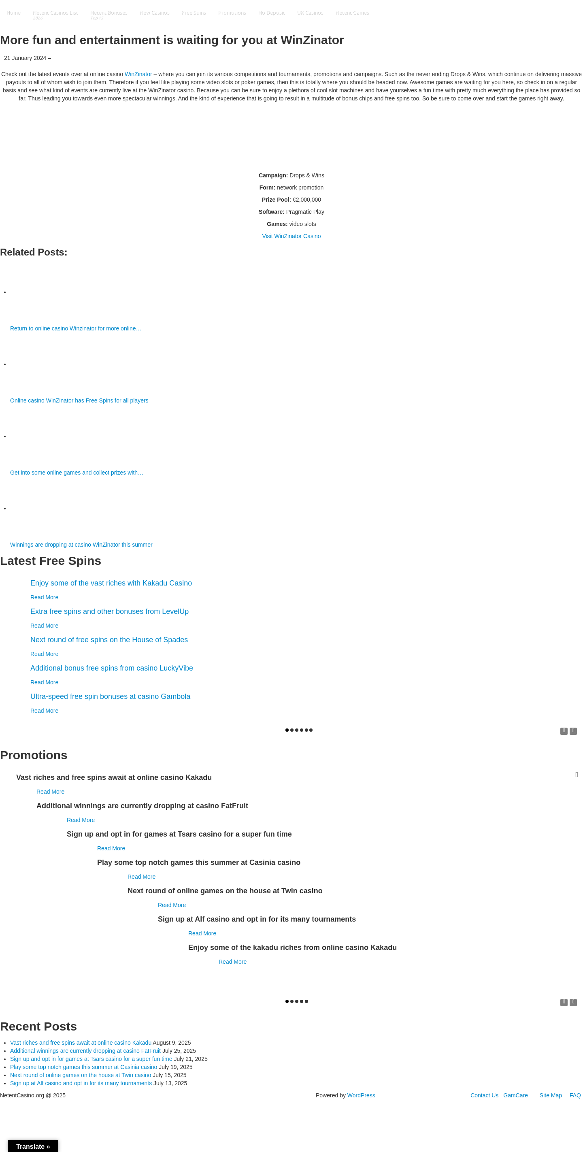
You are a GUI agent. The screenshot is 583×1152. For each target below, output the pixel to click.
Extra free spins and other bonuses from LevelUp (109, 611)
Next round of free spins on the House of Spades (109, 640)
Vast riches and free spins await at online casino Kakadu (80, 1042)
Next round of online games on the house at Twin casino (80, 1075)
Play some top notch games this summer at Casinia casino (83, 1067)
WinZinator (138, 74)
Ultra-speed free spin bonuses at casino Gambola (110, 696)
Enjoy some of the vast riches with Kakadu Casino (111, 583)
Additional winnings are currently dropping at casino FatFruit (85, 1051)
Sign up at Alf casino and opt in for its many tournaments (81, 1083)
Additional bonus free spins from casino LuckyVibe (111, 668)
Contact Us (484, 1095)
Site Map (551, 1095)
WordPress (361, 1095)
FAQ (575, 1095)
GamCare (515, 1095)
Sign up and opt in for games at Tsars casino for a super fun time (91, 1059)
